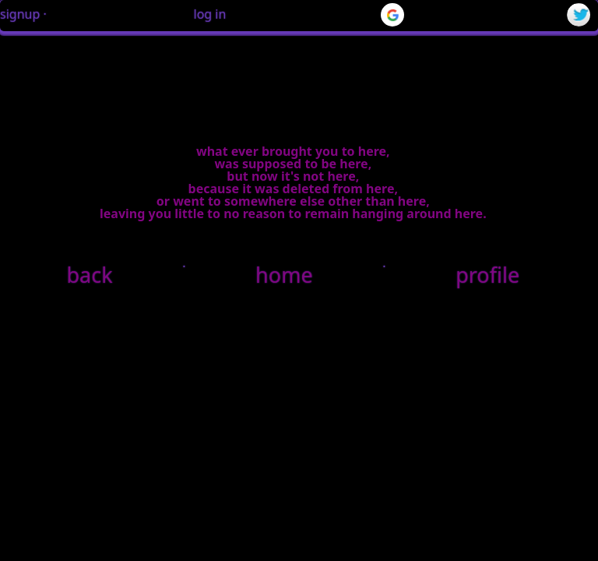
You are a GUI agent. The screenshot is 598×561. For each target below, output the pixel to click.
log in (210, 14)
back (89, 274)
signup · (23, 14)
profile (487, 274)
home (284, 274)
